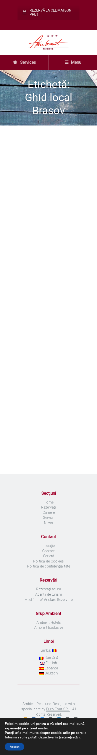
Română (48, 658)
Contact (48, 551)
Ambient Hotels (48, 622)
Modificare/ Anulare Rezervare (48, 600)
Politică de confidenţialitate (48, 566)
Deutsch (48, 673)
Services (24, 62)
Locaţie (48, 546)
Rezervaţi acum (48, 589)
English (48, 663)
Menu (73, 62)
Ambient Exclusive (48, 627)
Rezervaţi (48, 507)
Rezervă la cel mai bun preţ (47, 12)
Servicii (48, 518)
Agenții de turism (48, 594)
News (48, 523)
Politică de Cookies (48, 561)
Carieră (48, 556)
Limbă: (48, 650)
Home (49, 502)
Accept (14, 747)
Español (48, 668)
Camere (48, 513)
